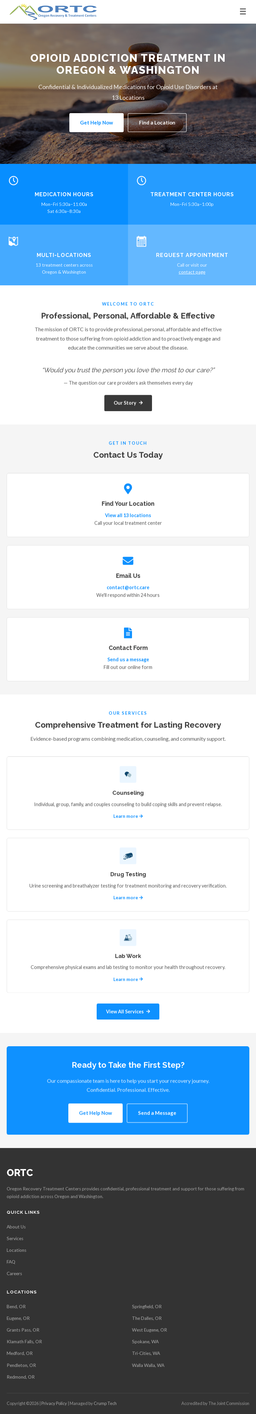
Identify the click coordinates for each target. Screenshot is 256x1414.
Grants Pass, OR (23, 1330)
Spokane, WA (145, 1341)
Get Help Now (96, 122)
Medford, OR (20, 1353)
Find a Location (157, 122)
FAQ (11, 1261)
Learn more (128, 817)
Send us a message (128, 660)
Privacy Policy (54, 1403)
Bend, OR (16, 1306)
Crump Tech (105, 1403)
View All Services (128, 1012)
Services (15, 1238)
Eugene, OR (18, 1318)
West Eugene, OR (149, 1330)
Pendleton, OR (21, 1365)
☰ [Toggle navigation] (243, 11)
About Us (16, 1226)
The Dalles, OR (147, 1318)
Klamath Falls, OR (24, 1341)
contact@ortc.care (128, 588)
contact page (192, 272)
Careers (14, 1273)
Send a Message (157, 1114)
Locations (16, 1250)
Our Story (128, 404)
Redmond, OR (21, 1377)
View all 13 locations (128, 516)
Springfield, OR (147, 1306)
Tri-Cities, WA (146, 1353)
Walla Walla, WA (148, 1365)
